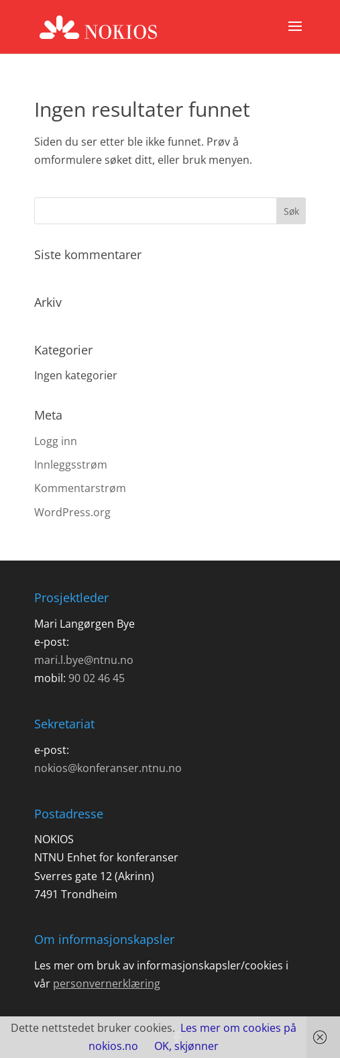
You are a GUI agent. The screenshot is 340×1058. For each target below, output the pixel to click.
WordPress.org (72, 512)
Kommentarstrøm (80, 488)
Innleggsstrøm (70, 464)
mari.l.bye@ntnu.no (83, 660)
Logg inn (55, 441)
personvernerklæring (106, 983)
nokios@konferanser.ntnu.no (108, 768)
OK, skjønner (186, 1046)
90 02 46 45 (96, 678)
